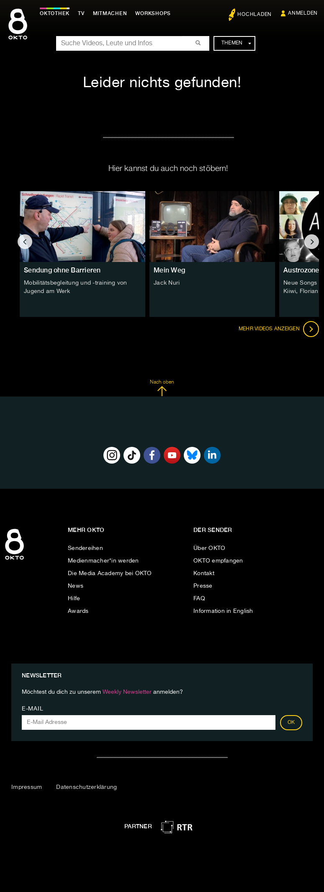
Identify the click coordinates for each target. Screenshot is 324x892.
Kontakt (203, 573)
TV (81, 13)
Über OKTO (209, 548)
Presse (203, 586)
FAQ (199, 599)
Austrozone (301, 270)
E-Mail (32, 709)
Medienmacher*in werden (103, 561)
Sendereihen (85, 548)
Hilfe (74, 599)
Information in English (223, 611)
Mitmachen (110, 13)
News (75, 586)
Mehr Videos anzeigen (279, 329)
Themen (236, 43)
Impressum (26, 787)
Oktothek (54, 13)
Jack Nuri (167, 283)
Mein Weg (169, 270)
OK (291, 722)
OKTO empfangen (218, 561)
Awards (78, 611)
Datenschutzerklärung (86, 787)
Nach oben (162, 388)
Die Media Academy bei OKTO (110, 573)
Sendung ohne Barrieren (62, 270)
